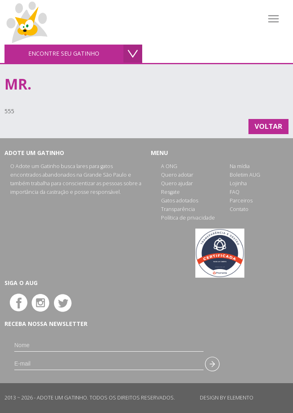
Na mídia (240, 166)
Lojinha (238, 183)
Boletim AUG (245, 174)
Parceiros (241, 200)
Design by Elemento (226, 397)
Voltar (268, 126)
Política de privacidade (188, 217)
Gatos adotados (179, 200)
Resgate (170, 192)
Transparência (178, 209)
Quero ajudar (177, 183)
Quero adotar (177, 174)
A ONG (169, 166)
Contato (239, 209)
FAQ (234, 192)
